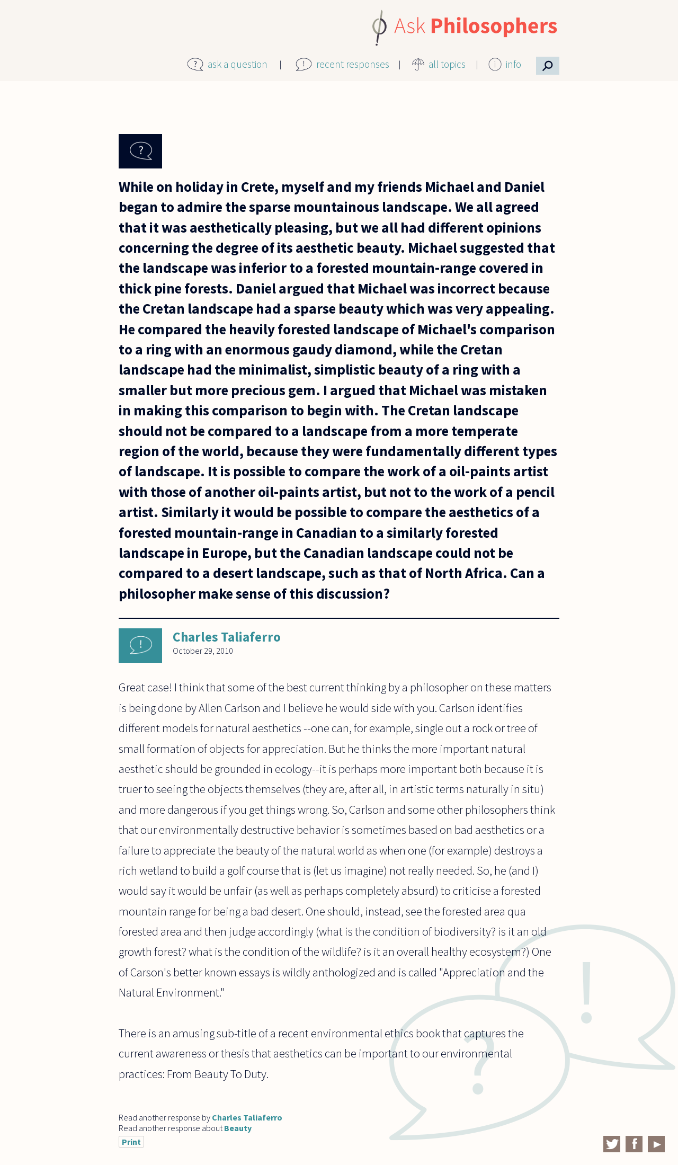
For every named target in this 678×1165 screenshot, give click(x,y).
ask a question (237, 64)
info (513, 64)
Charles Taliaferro (227, 636)
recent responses (352, 64)
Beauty (238, 1128)
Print (131, 1141)
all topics (447, 64)
